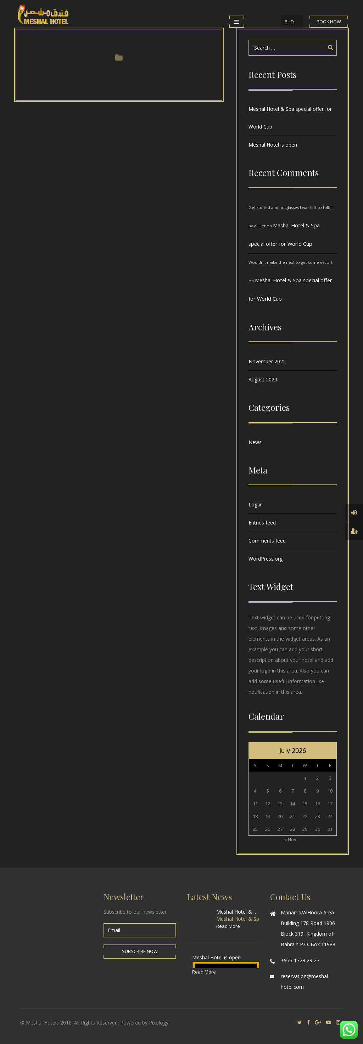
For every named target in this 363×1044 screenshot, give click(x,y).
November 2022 (267, 361)
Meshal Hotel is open (272, 144)
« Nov (290, 839)
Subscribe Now (140, 951)
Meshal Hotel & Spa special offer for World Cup (290, 118)
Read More (228, 926)
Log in (255, 504)
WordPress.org (265, 558)
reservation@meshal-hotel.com (305, 981)
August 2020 (262, 379)
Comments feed (267, 540)
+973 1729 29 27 (300, 960)
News (255, 442)
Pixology (158, 1022)
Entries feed (262, 522)
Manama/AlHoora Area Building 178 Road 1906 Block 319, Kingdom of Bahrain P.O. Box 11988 (308, 928)
